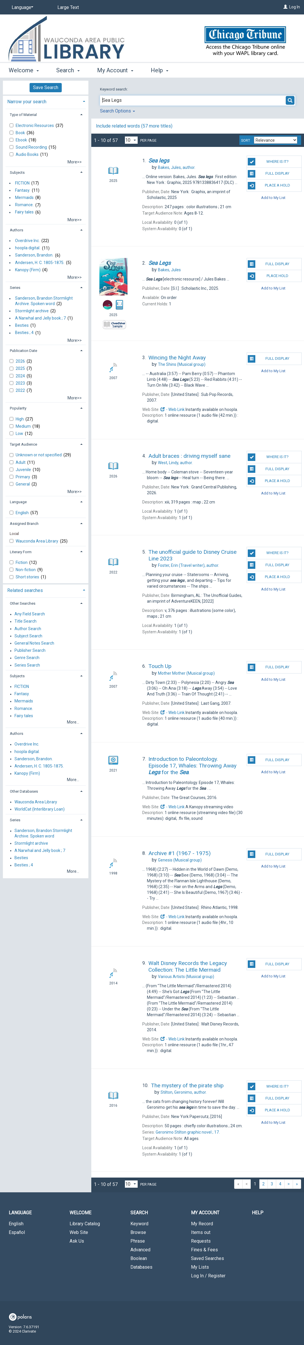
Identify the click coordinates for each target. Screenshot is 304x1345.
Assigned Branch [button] (24, 523)
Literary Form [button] (21, 552)
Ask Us (77, 1241)
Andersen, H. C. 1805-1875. (39, 262)
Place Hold (268, 276)
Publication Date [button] (23, 350)
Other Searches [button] (22, 603)
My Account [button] (115, 70)
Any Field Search (29, 614)
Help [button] (159, 70)
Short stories (28, 577)
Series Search (27, 665)
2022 (21, 390)
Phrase (137, 1241)
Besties (22, 325)
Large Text (68, 7)
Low (20, 433)
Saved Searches (207, 1258)
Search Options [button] (117, 111)
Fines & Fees (204, 1249)
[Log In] (285, 7)
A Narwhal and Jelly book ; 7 (40, 318)
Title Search (25, 621)
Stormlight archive (32, 311)
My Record (202, 1223)
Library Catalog (85, 1223)
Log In (294, 7)
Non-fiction (26, 569)
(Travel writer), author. (188, 565)
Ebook (22, 140)
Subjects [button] (17, 172)
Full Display (268, 174)
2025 (21, 368)
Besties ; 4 (24, 333)
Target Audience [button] (23, 444)
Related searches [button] (25, 590)
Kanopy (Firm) (28, 269)
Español (17, 1232)
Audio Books (27, 154)
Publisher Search (29, 650)
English (23, 512)
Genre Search (26, 658)
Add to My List (273, 197)
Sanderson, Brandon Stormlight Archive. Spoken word (44, 301)
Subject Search (28, 636)
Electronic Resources (35, 125)
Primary (23, 477)
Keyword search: (114, 89)
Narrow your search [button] (26, 101)
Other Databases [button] (24, 791)
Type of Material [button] (23, 114)
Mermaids (24, 197)
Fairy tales (24, 212)
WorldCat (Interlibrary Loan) (39, 809)
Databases (141, 1267)
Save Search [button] (45, 87)
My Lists (200, 1267)
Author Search (27, 628)
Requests (201, 1241)
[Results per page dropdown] (131, 140)
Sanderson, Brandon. (34, 255)
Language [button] (18, 502)
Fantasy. (22, 190)
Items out (200, 1232)
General (23, 484)
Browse (138, 1232)
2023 (21, 383)
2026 (21, 361)
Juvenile (24, 469)
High (20, 419)
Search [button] (67, 70)
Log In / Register (208, 1275)
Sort (245, 141)
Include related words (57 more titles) (134, 126)
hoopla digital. (27, 248)
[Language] (21, 7)
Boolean (138, 1258)
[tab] (45, 101)
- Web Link (172, 409)
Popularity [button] (18, 408)
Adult (21, 462)
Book (21, 132)
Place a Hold (269, 185)
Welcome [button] (24, 70)
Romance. (24, 205)
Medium (24, 426)
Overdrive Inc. (27, 240)
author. (176, 167)
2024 (21, 376)
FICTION (22, 183)
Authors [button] (16, 230)
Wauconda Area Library (37, 541)
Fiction (22, 562)
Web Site (79, 1232)
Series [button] (15, 287)
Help (257, 1212)
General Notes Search (34, 643)
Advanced (140, 1249)
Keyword (139, 1223)
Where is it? (268, 161)
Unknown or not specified (39, 455)
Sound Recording (32, 147)
